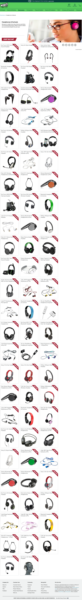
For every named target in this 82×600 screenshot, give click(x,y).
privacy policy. (68, 591)
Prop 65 (42, 588)
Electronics (2, 15)
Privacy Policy (44, 590)
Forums (69, 5)
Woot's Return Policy (17, 586)
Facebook (30, 584)
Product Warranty (16, 588)
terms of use (61, 591)
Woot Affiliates (44, 584)
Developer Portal (31, 592)
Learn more (51, 1)
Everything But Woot (32, 590)
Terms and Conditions (45, 586)
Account (75, 5)
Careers (4, 586)
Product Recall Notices (18, 590)
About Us (4, 584)
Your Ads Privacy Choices (61, 598)
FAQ (3, 588)
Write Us (15, 592)
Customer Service (17, 584)
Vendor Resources (45, 592)
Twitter (29, 586)
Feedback (5, 590)
